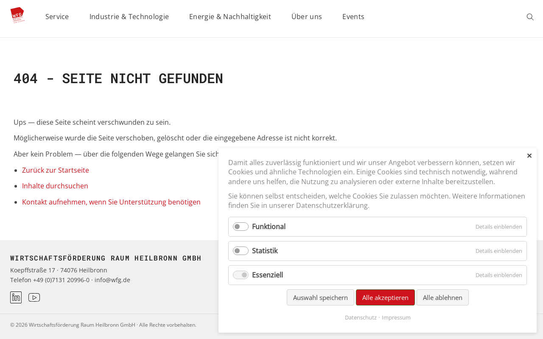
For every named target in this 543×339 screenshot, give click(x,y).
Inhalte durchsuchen (55, 186)
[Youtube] (34, 297)
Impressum (396, 317)
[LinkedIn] (16, 297)
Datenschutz (361, 317)
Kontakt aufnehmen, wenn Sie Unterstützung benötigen (111, 202)
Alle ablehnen (442, 297)
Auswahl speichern (320, 297)
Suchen (531, 17)
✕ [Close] (529, 155)
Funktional (268, 226)
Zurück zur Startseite (55, 170)
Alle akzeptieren (385, 297)
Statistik (264, 250)
